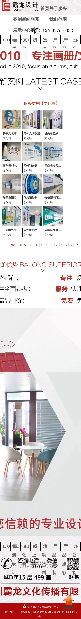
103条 (12, 245)
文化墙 (7, 138)
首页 (44, 8)
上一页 (22, 245)
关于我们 (53, 14)
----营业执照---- (10, 612)
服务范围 (62, 14)
